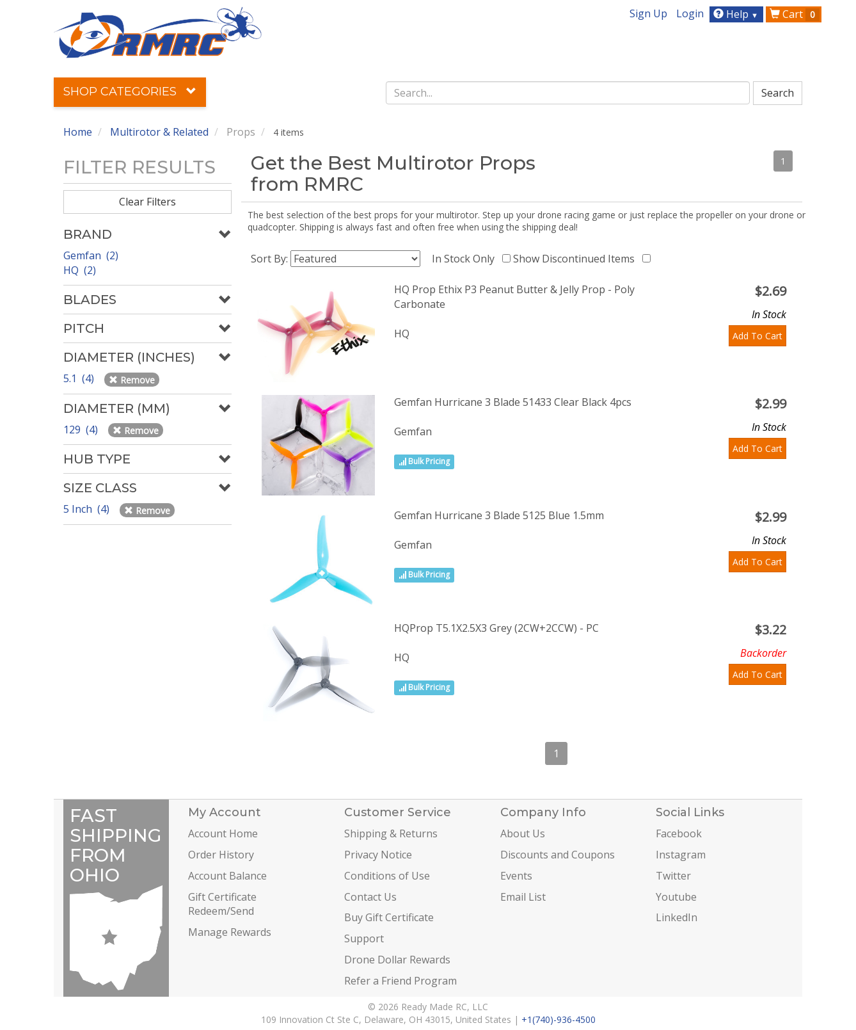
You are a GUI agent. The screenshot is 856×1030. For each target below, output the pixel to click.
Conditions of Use (387, 876)
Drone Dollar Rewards (397, 960)
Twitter (673, 876)
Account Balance (227, 876)
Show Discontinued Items (576, 259)
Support (364, 938)
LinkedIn (676, 917)
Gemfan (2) (90, 255)
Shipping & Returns (391, 833)
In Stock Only (466, 259)
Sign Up (648, 13)
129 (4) (81, 429)
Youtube (676, 897)
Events (516, 876)
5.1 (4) (80, 378)
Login (690, 13)
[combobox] (568, 92)
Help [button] (737, 14)
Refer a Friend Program (400, 981)
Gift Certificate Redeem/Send (222, 904)
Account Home (223, 833)
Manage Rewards (229, 932)
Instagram (681, 855)
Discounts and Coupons (557, 855)
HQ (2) (79, 270)
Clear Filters (147, 202)
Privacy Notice (378, 855)
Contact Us (370, 897)
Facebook (679, 833)
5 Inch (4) (87, 509)
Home (77, 132)
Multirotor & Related (159, 132)
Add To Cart (757, 336)
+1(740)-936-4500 (558, 1019)
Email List (523, 897)
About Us (522, 833)
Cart (795, 14)
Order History (221, 855)
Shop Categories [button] (129, 91)
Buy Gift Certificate (389, 917)
